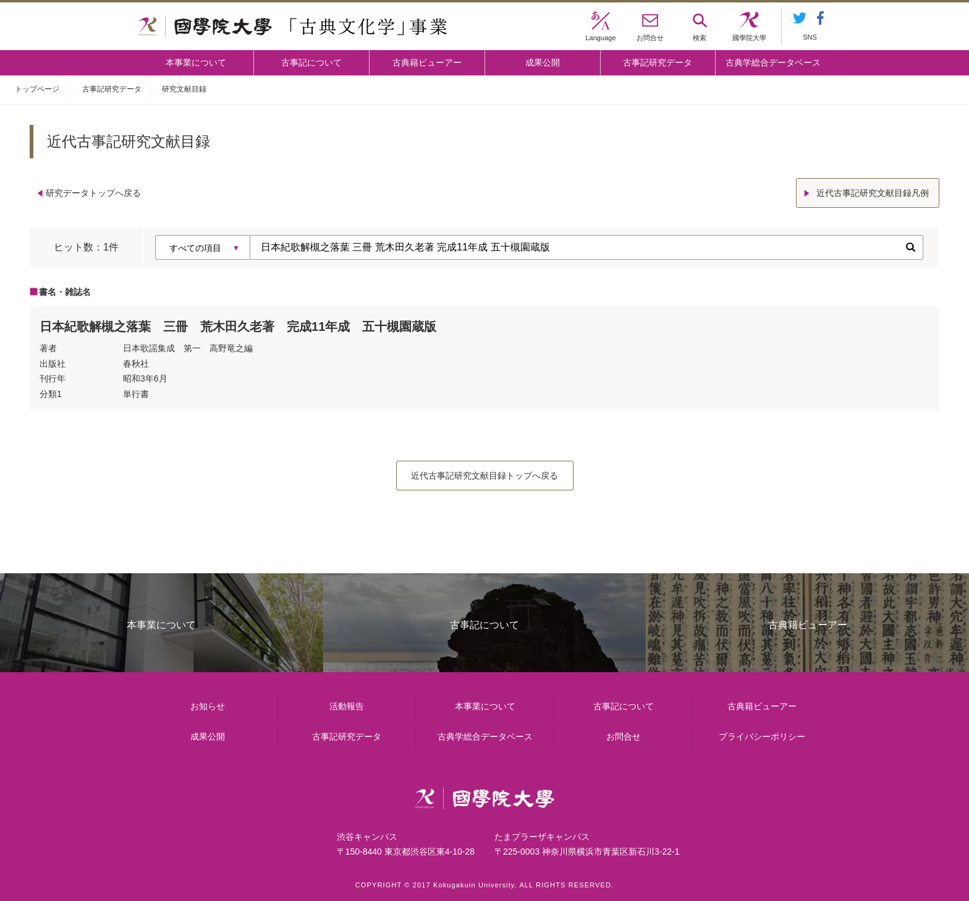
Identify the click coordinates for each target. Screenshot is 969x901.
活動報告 (346, 706)
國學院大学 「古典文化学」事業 (292, 26)
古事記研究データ (657, 62)
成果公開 (542, 62)
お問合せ (623, 736)
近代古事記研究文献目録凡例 (872, 193)
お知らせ (207, 706)
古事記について (311, 62)
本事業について (196, 62)
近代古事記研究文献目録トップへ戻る (484, 475)
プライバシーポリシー (762, 736)
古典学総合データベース (773, 62)
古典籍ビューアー (427, 62)
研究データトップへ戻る (93, 193)
